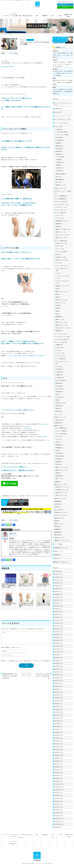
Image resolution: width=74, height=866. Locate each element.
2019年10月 (57, 791)
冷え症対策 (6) (59, 455)
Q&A (37, 17)
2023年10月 (57, 654)
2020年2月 (57, 780)
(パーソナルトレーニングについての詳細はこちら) (14, 469)
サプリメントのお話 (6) (61, 203)
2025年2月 (57, 608)
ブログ (52, 17)
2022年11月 (57, 685)
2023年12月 (57, 648)
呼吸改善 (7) (59, 145)
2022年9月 (57, 691)
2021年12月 (57, 717)
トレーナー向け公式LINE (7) (61, 125)
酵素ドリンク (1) (60, 321)
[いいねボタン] (3, 55)
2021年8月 (57, 728)
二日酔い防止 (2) (59, 422)
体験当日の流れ (21, 839)
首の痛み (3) (60, 172)
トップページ (5, 17)
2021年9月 (57, 725)
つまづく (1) (59, 438)
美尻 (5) (58, 402)
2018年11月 (57, 823)
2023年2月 (57, 677)
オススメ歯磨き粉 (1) (61, 430)
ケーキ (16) (58, 265)
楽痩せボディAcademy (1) (60, 564)
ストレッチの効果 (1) (61, 435)
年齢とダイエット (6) (60, 500)
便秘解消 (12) (59, 449)
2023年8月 (57, 659)
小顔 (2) (58, 396)
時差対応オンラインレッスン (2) (62, 560)
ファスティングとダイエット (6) (63, 284)
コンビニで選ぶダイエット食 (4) (63, 271)
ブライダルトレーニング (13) (62, 364)
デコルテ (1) (59, 352)
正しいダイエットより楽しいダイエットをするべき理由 (43, 678)
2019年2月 (57, 815)
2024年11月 (57, 616)
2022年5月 (57, 702)
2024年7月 (57, 628)
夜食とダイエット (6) (61, 293)
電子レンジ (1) (59, 480)
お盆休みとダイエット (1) (62, 489)
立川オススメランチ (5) (61, 517)
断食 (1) (58, 296)
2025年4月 (57, 602)
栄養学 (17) (57, 509)
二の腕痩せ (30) (60, 379)
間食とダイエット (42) (61, 327)
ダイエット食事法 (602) (61, 242)
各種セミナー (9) (58, 553)
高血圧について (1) (59, 539)
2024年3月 (57, 639)
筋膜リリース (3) (59, 525)
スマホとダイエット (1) (61, 209)
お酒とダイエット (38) (61, 262)
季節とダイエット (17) (60, 486)
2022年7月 (57, 697)
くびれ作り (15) (60, 349)
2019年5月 (57, 806)
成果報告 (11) (57, 557)
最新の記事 (17, 531)
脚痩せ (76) (58, 410)
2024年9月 (57, 622)
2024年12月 (57, 613)
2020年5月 (57, 771)
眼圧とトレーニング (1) (62, 469)
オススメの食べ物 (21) (61, 253)
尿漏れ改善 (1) (59, 148)
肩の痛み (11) (60, 164)
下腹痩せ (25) (59, 377)
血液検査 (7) (58, 531)
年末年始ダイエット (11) (62, 491)
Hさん (28, 428)
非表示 (14, 535)
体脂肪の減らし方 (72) (61, 223)
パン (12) (58, 275)
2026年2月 (57, 579)
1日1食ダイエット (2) (61, 245)
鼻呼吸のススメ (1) (60, 187)
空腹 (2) (58, 313)
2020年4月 (57, 774)
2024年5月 (57, 633)
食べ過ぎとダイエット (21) (63, 330)
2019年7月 (57, 800)
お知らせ (52, 839)
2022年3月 (57, 708)
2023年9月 (57, 656)
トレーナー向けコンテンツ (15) (62, 121)
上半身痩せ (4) (59, 371)
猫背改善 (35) (59, 153)
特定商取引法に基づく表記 (13, 846)
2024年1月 (57, 645)
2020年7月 (57, 766)
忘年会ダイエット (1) (61, 494)
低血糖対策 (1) (59, 447)
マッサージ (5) (59, 217)
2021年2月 (57, 746)
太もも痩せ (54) (60, 391)
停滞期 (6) (58, 228)
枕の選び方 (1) (58, 506)
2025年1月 (57, 610)
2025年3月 (57, 605)
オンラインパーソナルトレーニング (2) (63, 106)
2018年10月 (57, 826)
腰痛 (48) (59, 167)
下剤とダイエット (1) (60, 419)
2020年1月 (57, 783)
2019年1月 (57, 817)
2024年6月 (57, 631)
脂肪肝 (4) (58, 475)
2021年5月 (57, 737)
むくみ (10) (58, 368)
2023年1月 (57, 679)
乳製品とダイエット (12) (62, 288)
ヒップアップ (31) (60, 358)
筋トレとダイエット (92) (62, 237)
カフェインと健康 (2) (61, 433)
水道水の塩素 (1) (60, 458)
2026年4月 (57, 573)
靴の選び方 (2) (58, 537)
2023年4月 (57, 671)
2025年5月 (57, 599)
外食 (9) (58, 290)
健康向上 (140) (58, 427)
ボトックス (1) (58, 416)
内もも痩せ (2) (59, 388)
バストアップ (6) (60, 355)
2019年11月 (57, 789)
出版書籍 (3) (58, 483)
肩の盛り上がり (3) (60, 405)
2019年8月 (57, 797)
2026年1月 (57, 582)
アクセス (61, 17)
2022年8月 (57, 694)
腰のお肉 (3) (59, 413)
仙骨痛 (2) (59, 161)
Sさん (30, 430)
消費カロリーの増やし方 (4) (63, 231)
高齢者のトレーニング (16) (61, 542)
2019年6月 (57, 803)
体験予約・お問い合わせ (68, 16)
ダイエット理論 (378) (60, 214)
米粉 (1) (58, 316)
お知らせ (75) (57, 114)
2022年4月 (57, 705)
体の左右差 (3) (59, 139)
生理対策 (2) (59, 461)
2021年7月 (57, 731)
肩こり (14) (58, 178)
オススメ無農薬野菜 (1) (61, 200)
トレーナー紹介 (13, 843)
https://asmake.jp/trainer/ (7, 68)
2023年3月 (57, 674)
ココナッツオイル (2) (61, 267)
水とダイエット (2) (60, 304)
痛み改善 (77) (59, 156)
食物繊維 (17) (59, 332)
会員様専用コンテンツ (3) (60, 549)
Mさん (24, 428)
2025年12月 (57, 585)
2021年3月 (57, 743)
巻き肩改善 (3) (59, 150)
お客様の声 (44, 17)
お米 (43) (58, 256)
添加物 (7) (58, 307)
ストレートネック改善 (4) (62, 136)
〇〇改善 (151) (58, 131)
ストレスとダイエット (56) (61, 206)
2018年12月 (57, 820)
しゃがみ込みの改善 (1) (62, 134)
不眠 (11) (58, 444)
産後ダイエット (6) (60, 234)
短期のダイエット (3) (61, 472)
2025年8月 (57, 590)
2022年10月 (57, 688)
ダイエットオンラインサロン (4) (62, 118)
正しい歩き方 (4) (59, 511)
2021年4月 (57, 740)
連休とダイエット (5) (61, 497)
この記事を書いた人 (7, 531)
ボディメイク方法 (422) (61, 344)
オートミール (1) (60, 251)
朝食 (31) (58, 299)
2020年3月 (57, 777)
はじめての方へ (29, 17)
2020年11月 (57, 754)
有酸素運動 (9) (58, 503)
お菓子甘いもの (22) (61, 259)
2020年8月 (57, 763)
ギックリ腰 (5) (60, 158)
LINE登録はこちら (65, 8)
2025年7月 (57, 593)
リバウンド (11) (60, 220)
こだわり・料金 (21, 17)
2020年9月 (57, 760)
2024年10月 (57, 619)
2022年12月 (57, 682)
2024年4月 (57, 636)
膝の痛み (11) (60, 170)
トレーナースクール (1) (61, 336)
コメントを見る (13, 55)
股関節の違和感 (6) (60, 176)
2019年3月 (57, 812)
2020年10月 (57, 757)
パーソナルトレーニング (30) (62, 338)
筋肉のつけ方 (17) (59, 520)
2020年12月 (57, 751)
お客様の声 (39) (58, 110)
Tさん (45, 426)
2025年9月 (57, 587)
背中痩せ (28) (59, 407)
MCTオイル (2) (59, 248)
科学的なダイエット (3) (61, 514)
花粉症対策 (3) (59, 477)
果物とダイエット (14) (61, 302)
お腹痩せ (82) (59, 346)
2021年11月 (57, 720)
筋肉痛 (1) (57, 523)
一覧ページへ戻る (26, 676)
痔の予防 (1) (59, 466)
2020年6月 (57, 769)
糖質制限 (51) (59, 318)
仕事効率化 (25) (59, 424)
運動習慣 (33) (58, 534)
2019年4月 (57, 809)
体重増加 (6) (59, 225)
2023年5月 (57, 668)
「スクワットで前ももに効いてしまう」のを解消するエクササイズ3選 (25, 357)
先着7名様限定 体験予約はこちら (65, 5)
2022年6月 (57, 700)
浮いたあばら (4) (60, 399)
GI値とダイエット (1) (60, 190)
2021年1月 (57, 748)
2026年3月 (57, 576)
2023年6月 (57, 665)
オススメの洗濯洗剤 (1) (61, 198)
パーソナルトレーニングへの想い (13, 17)
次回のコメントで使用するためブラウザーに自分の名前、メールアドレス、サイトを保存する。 (26, 663)
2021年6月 (57, 734)
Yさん (41, 426)
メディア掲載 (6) (58, 546)
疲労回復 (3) (59, 463)
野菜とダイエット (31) (61, 324)
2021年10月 (57, 723)
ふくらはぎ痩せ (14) (61, 360)
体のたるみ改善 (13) (61, 382)
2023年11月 (57, 651)
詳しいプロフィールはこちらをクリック (33, 554)
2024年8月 (57, 625)
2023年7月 (57, 662)
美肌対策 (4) (58, 528)
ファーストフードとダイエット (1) (63, 279)
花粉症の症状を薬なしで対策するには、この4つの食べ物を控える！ (10, 678)
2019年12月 (57, 786)
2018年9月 (57, 829)
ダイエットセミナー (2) (61, 212)
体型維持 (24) (59, 385)
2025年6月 (57, 596)
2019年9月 (57, 794)
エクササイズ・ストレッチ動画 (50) (63, 194)
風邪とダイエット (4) (61, 239)
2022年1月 (57, 714)
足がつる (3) (59, 184)
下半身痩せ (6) (59, 374)
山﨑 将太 (12, 540)
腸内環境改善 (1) (60, 181)
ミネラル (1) (59, 441)
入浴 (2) (58, 452)
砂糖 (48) (58, 310)
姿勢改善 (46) (59, 393)
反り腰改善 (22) (60, 142)
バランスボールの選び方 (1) (62, 341)
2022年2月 (57, 711)
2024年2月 (57, 642)
